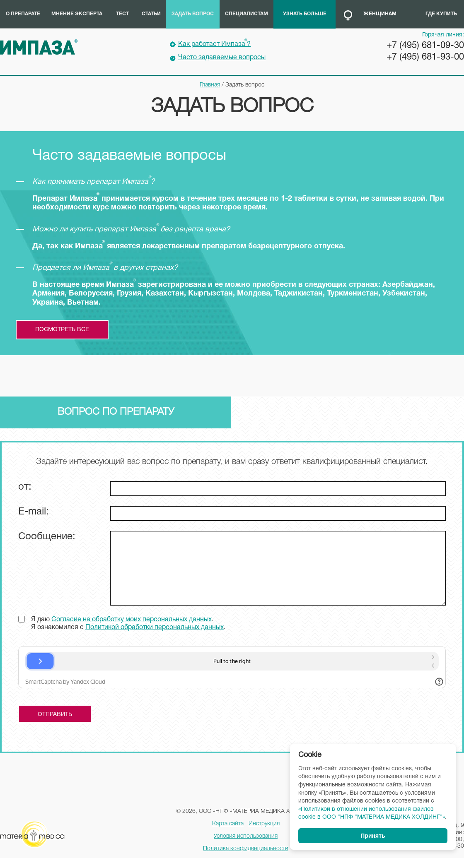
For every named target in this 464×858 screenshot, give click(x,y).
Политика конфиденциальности (245, 848)
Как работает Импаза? (214, 43)
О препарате (23, 14)
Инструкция (264, 824)
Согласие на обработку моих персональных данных (131, 619)
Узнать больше (304, 14)
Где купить (441, 14)
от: (24, 487)
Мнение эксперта (76, 14)
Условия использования (246, 836)
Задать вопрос (193, 14)
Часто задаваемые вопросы (222, 57)
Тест (122, 14)
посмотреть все (62, 329)
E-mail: (33, 512)
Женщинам (379, 14)
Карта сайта (228, 824)
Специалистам (246, 14)
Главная (210, 85)
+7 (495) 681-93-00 (425, 57)
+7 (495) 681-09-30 (425, 45)
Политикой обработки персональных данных (154, 627)
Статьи (151, 14)
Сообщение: (46, 536)
